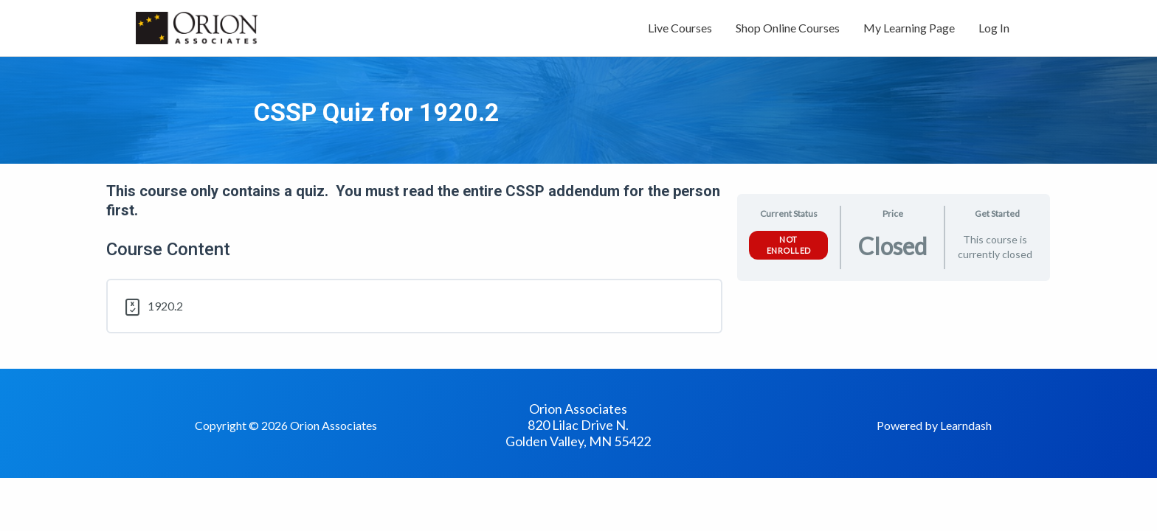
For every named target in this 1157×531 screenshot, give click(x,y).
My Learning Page (909, 28)
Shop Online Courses (788, 28)
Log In (993, 28)
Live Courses (680, 28)
